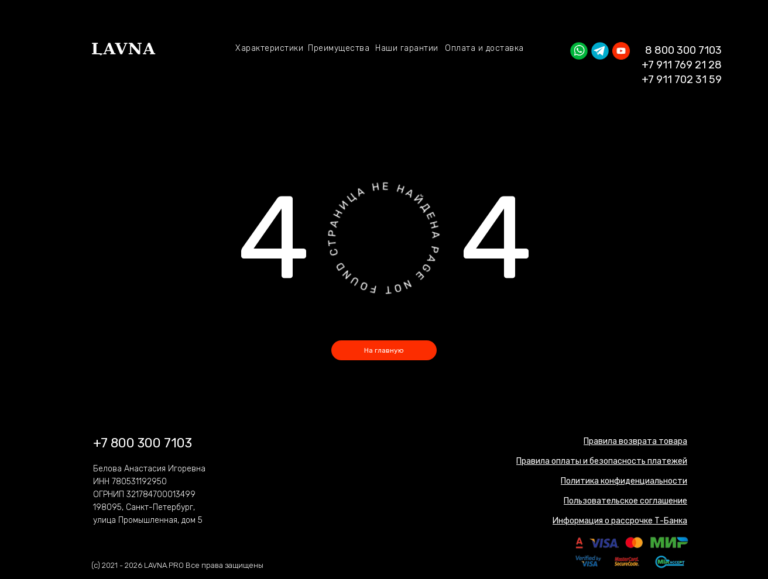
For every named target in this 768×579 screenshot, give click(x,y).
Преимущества (338, 48)
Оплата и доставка (484, 48)
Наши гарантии (406, 48)
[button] (624, 481)
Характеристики (269, 48)
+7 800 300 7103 (142, 443)
